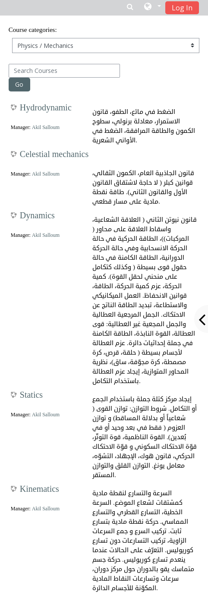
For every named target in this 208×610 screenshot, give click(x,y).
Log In (182, 8)
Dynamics (37, 216)
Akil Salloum (46, 127)
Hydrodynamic (46, 108)
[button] (152, 7)
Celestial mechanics (54, 154)
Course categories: (33, 30)
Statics (31, 395)
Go (19, 84)
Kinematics (39, 489)
